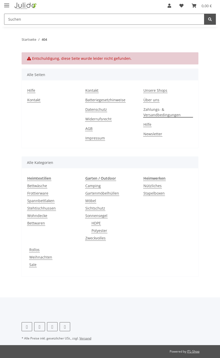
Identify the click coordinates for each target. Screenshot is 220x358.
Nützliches (152, 185)
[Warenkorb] (202, 6)
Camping (93, 185)
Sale (32, 264)
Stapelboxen (154, 193)
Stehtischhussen (41, 208)
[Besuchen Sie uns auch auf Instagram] (52, 326)
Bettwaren (36, 223)
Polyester (99, 230)
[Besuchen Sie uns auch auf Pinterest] (39, 326)
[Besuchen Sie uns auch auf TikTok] (65, 326)
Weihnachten (40, 257)
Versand (85, 338)
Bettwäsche (37, 185)
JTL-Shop (193, 351)
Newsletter (152, 133)
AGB (89, 128)
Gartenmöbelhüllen (102, 193)
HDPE (96, 223)
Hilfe (31, 90)
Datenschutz (96, 109)
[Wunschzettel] (181, 6)
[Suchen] (104, 19)
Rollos (34, 249)
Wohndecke (37, 215)
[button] (169, 6)
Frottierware (37, 193)
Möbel (90, 200)
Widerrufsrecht (98, 118)
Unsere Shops (155, 90)
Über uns (151, 99)
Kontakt (33, 99)
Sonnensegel (96, 215)
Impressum (95, 138)
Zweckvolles (95, 238)
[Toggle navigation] (6, 3)
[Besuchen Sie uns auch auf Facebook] (27, 326)
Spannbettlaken (40, 200)
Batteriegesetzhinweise (105, 99)
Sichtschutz (95, 208)
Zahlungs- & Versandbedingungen (162, 112)
